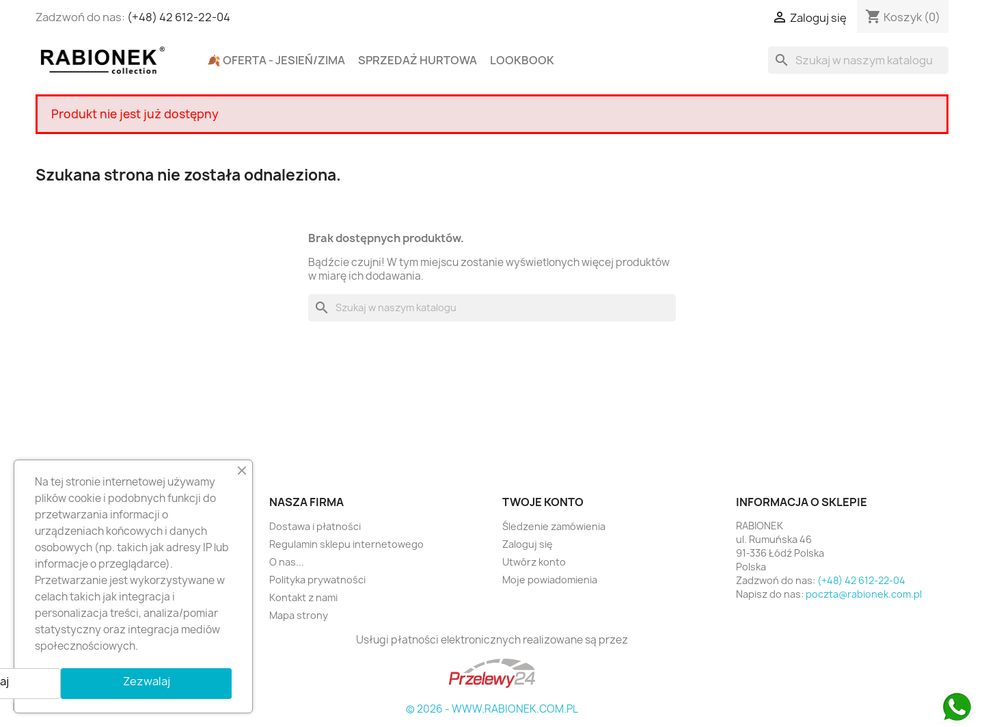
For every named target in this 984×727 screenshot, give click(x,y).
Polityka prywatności (317, 579)
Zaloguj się (527, 544)
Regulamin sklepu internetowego (346, 544)
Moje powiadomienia (549, 579)
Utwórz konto (534, 561)
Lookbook (522, 60)
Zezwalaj (146, 681)
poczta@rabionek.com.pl (864, 593)
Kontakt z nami (303, 597)
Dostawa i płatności (315, 526)
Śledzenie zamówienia (553, 526)
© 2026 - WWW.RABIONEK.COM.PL (492, 709)
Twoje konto (543, 502)
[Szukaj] (858, 60)
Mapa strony (298, 615)
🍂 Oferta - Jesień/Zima (276, 60)
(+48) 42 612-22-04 (178, 17)
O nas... (286, 561)
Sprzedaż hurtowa (417, 60)
